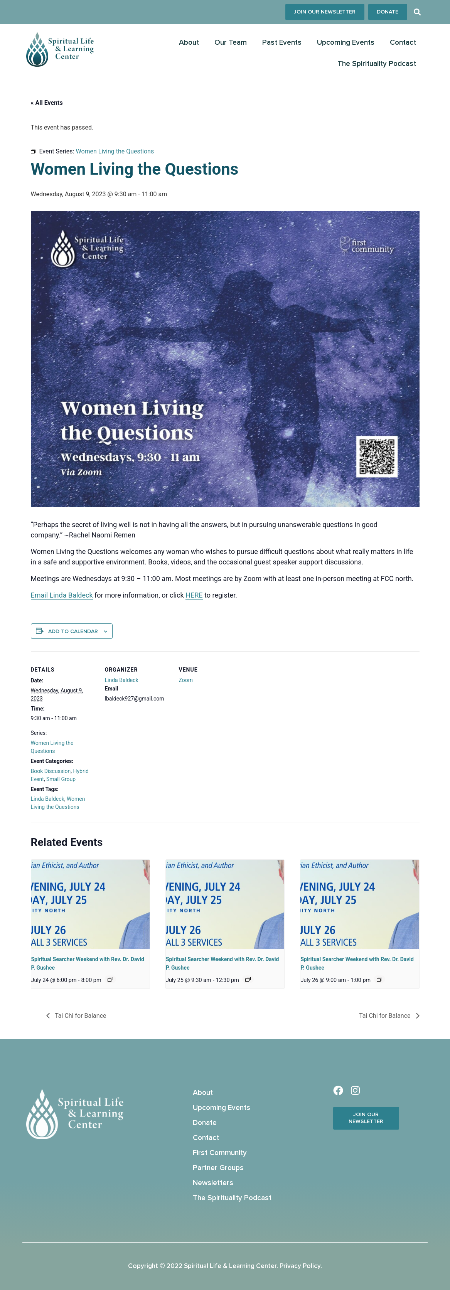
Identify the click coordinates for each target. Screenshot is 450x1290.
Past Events (282, 43)
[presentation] (90, 904)
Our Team (230, 43)
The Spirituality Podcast (376, 64)
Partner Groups (218, 1168)
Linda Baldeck (47, 799)
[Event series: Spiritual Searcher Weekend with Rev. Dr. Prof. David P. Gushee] (110, 979)
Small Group (61, 779)
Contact (403, 43)
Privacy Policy (300, 1266)
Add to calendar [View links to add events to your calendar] (73, 631)
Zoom (186, 680)
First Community (220, 1153)
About (189, 43)
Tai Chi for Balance (80, 1015)
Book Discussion (51, 771)
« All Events (47, 102)
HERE (193, 595)
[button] (417, 12)
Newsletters (213, 1183)
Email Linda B (52, 595)
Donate (205, 1123)
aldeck (82, 595)
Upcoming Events (345, 43)
